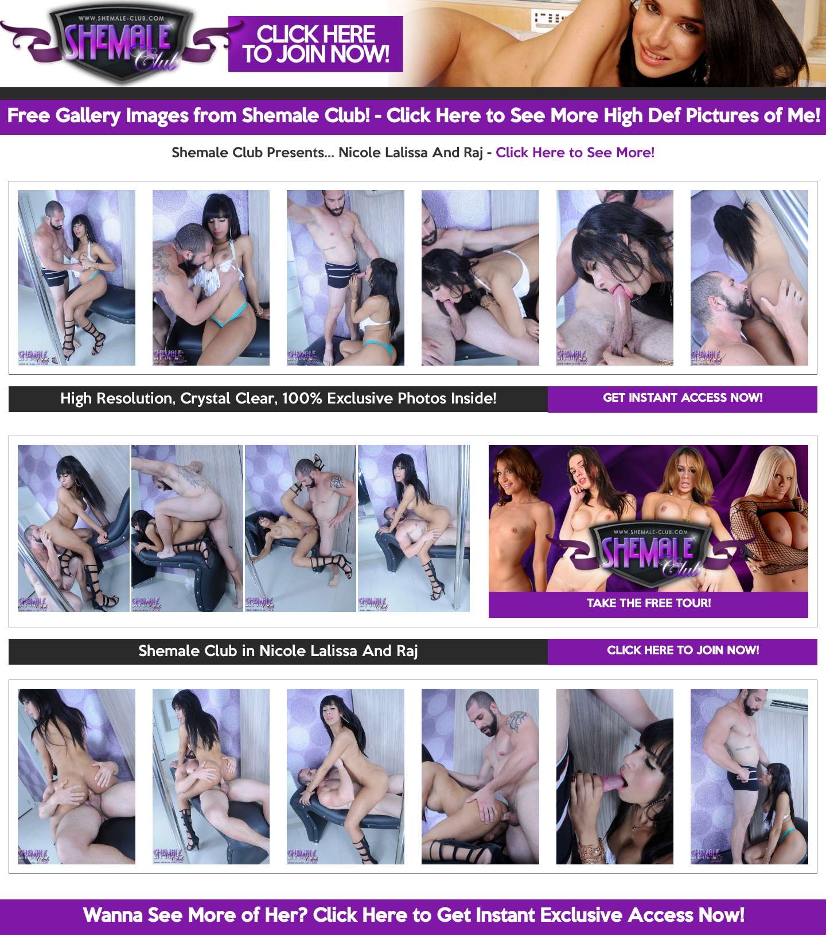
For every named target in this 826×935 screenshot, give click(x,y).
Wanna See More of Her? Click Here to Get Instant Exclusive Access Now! (413, 916)
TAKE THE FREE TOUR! (649, 604)
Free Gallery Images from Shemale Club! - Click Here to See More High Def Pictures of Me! (413, 117)
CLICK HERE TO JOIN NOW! (683, 651)
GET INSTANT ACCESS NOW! (682, 399)
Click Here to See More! (575, 153)
